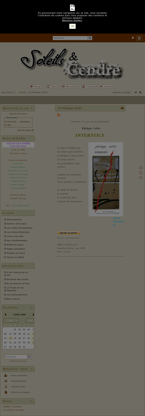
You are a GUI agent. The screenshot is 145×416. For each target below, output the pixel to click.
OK (72, 26)
